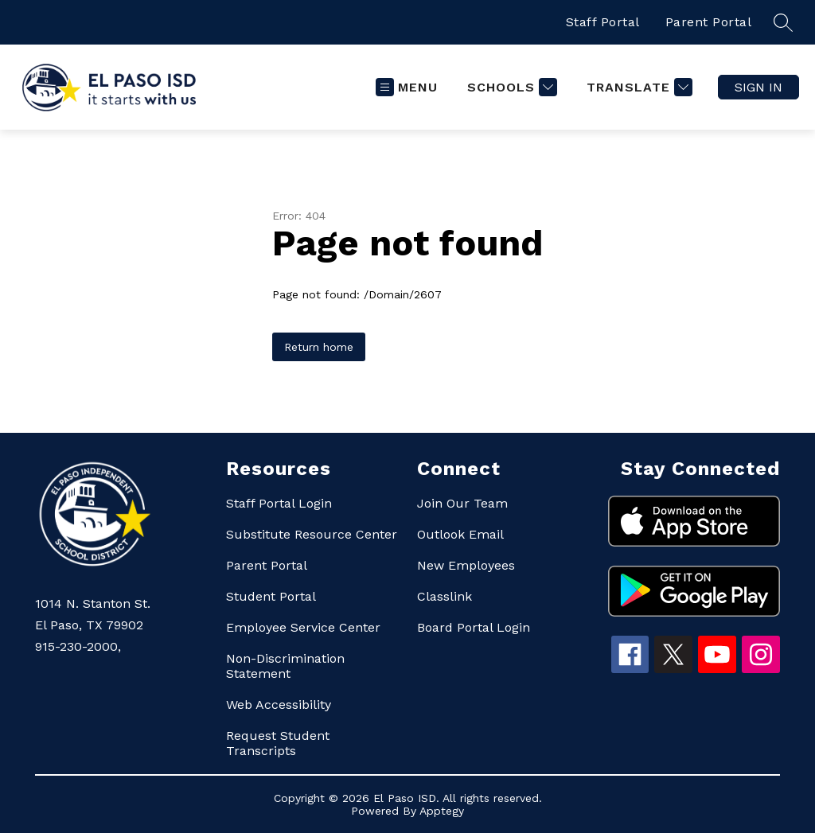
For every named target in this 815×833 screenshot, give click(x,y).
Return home (318, 347)
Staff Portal (603, 21)
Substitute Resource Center (311, 534)
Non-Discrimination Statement (285, 666)
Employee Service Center (303, 627)
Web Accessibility (278, 704)
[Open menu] (407, 87)
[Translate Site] (637, 87)
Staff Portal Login (279, 503)
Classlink (444, 596)
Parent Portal (708, 21)
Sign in (758, 87)
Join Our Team (462, 503)
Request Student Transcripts (278, 743)
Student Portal (271, 596)
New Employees (466, 565)
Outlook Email (460, 534)
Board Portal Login (473, 627)
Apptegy (441, 810)
